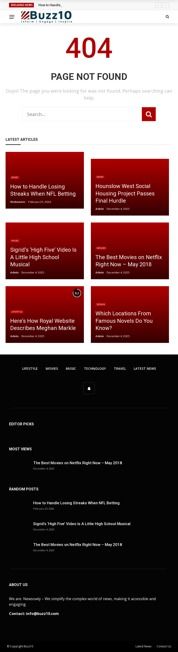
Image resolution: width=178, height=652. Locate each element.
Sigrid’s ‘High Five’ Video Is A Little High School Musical (81, 523)
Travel (120, 368)
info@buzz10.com (42, 613)
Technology (95, 368)
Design (101, 304)
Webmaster (17, 202)
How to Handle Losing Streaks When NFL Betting (76, 503)
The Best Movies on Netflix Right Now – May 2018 (77, 463)
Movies (101, 248)
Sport (14, 177)
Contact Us (164, 646)
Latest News (145, 368)
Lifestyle (16, 311)
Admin (99, 208)
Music (15, 240)
